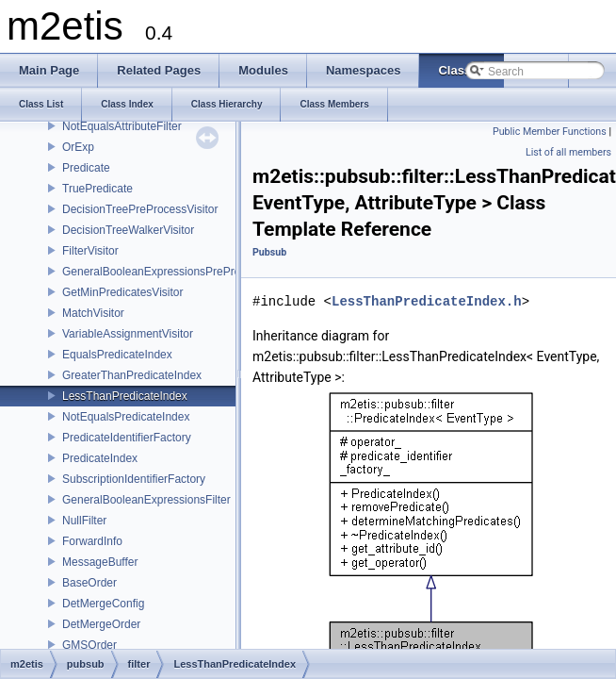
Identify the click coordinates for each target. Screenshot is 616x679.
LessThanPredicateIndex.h (427, 301)
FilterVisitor (90, 250)
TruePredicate (97, 188)
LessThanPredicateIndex (124, 396)
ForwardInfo (92, 541)
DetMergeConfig (103, 603)
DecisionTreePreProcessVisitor (140, 209)
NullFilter (84, 520)
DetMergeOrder (101, 624)
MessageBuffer (100, 562)
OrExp (78, 147)
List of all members (568, 152)
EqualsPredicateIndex (117, 354)
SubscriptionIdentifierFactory (133, 479)
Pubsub (269, 252)
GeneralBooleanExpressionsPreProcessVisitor (178, 271)
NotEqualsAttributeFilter (122, 126)
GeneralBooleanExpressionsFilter (146, 499)
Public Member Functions (550, 131)
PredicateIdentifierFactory (126, 437)
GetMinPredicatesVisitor (123, 292)
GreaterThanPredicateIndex (132, 375)
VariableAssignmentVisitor (127, 333)
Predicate (86, 167)
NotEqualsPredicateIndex (125, 416)
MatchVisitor (93, 313)
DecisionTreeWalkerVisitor (128, 230)
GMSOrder (89, 645)
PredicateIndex (100, 458)
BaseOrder (89, 582)
